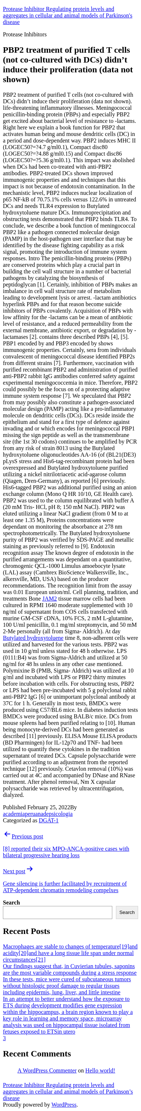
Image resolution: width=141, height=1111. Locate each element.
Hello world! (100, 1070)
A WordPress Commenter (47, 1070)
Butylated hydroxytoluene (33, 638)
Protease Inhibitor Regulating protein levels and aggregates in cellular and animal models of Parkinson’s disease (68, 1091)
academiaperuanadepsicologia (38, 814)
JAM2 (49, 598)
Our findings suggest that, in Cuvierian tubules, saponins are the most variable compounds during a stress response (70, 969)
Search (11, 902)
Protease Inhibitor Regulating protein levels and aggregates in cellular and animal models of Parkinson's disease (67, 15)
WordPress (63, 1105)
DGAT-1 (49, 820)
